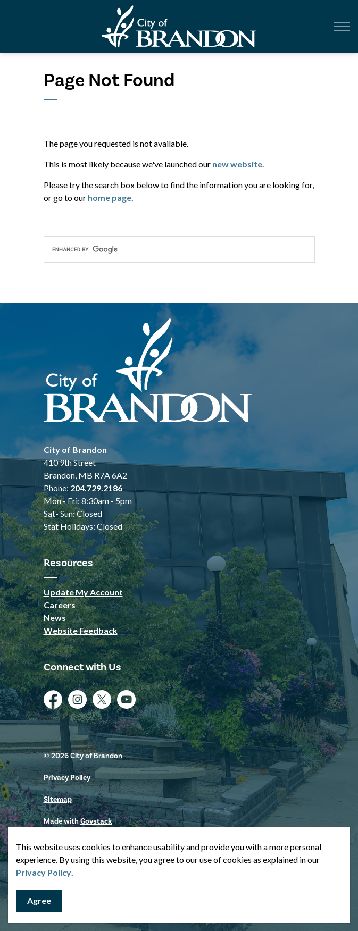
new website (237, 164)
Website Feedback (81, 630)
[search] (179, 249)
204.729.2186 (96, 488)
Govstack (96, 821)
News (55, 618)
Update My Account (83, 592)
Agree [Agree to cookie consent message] (39, 901)
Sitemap (58, 799)
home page (109, 197)
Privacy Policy (43, 872)
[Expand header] (342, 26)
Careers (60, 605)
